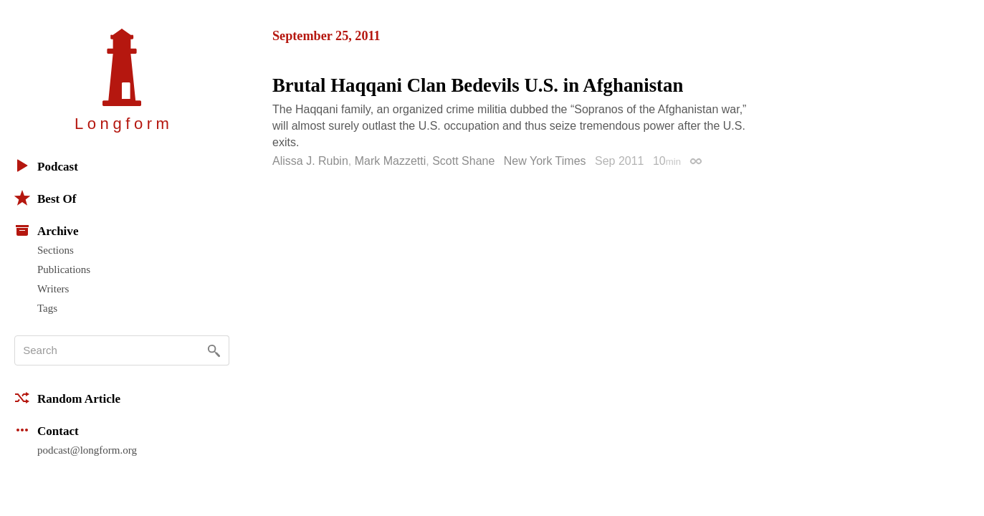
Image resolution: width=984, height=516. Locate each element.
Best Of (45, 198)
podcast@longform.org (87, 450)
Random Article (67, 398)
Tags (47, 308)
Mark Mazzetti (390, 161)
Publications (63, 269)
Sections (55, 250)
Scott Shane (463, 161)
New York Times (545, 161)
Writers (53, 289)
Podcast (46, 165)
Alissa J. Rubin (310, 161)
